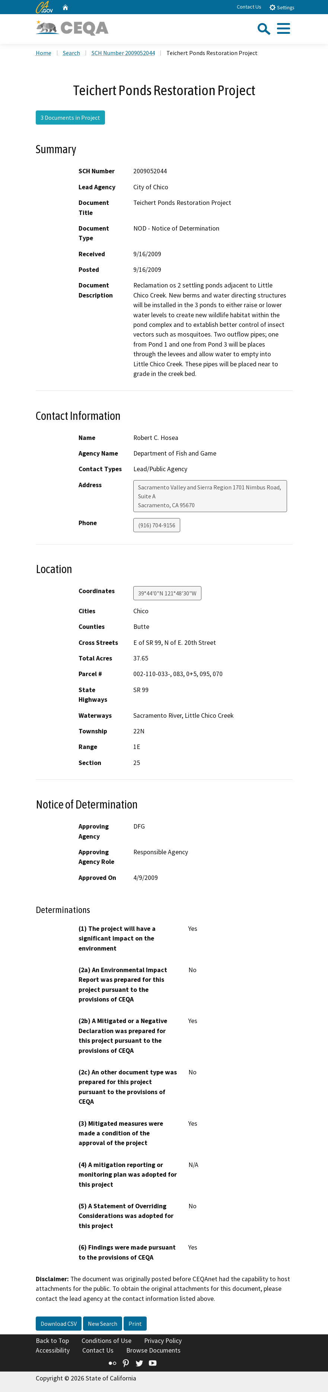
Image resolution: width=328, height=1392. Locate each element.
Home (43, 53)
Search (71, 53)
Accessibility (53, 1350)
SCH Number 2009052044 (123, 53)
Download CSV (59, 1323)
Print (135, 1323)
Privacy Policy (163, 1341)
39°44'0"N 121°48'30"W (167, 593)
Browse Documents (153, 1350)
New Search (102, 1323)
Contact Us (249, 6)
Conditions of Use (106, 1341)
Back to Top (52, 1341)
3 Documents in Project (70, 117)
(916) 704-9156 (156, 525)
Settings (281, 7)
